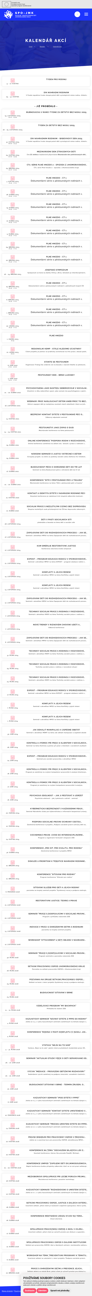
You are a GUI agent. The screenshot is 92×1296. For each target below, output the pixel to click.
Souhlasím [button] (30, 1290)
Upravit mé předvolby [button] (59, 1290)
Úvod (30, 46)
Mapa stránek (7, 1291)
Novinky (42, 46)
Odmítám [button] (42, 1290)
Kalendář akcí (57, 46)
